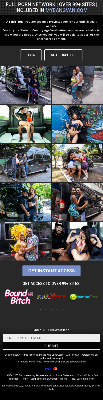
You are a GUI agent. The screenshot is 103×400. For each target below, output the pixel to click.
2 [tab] (46, 310)
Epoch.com (57, 355)
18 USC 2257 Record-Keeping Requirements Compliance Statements (40, 375)
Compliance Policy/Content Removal (49, 379)
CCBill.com (71, 355)
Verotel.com (87, 355)
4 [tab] (57, 310)
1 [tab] (40, 310)
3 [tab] (51, 310)
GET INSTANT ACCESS (51, 270)
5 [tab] (63, 310)
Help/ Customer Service (82, 379)
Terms (24, 379)
